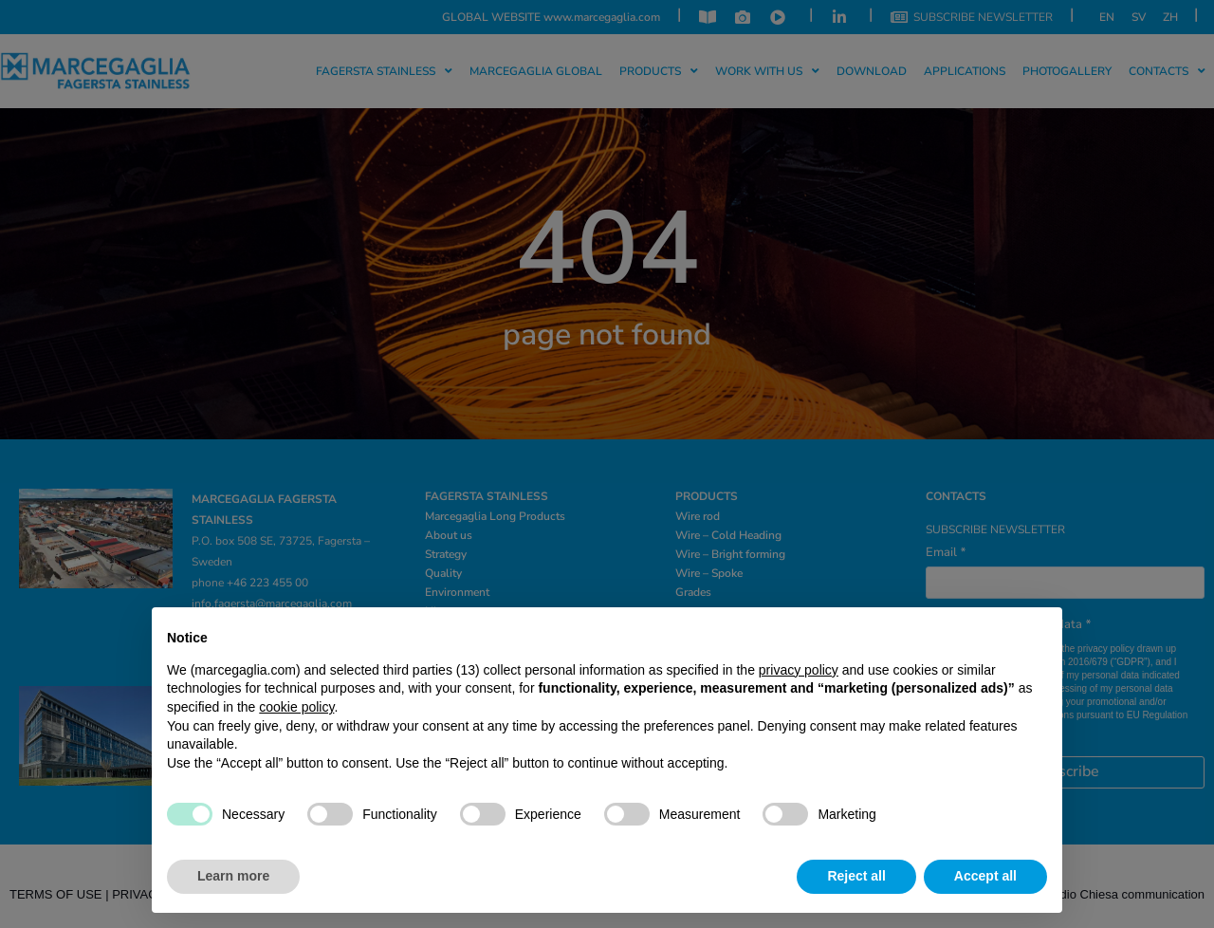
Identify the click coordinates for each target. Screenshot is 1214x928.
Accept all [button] (985, 875)
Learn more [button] (233, 875)
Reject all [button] (856, 875)
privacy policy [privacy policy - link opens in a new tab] (798, 669)
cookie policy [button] (296, 707)
